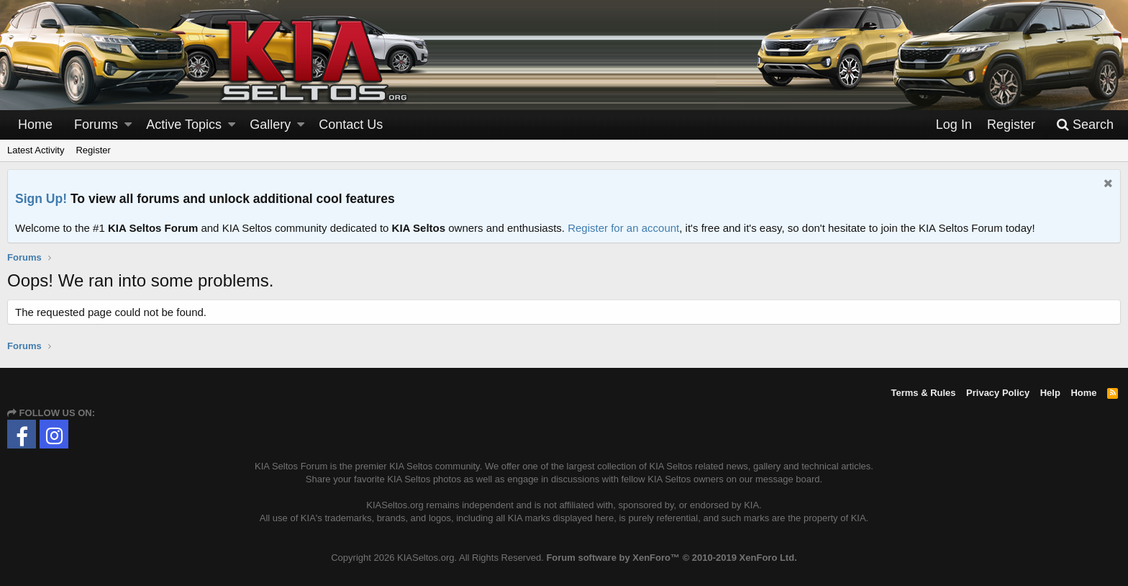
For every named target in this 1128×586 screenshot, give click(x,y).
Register (93, 150)
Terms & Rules (923, 392)
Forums (96, 124)
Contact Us (351, 124)
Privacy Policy (997, 392)
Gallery (270, 124)
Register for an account (623, 228)
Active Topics (184, 124)
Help (1050, 392)
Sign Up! (41, 198)
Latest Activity (35, 150)
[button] (128, 125)
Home (35, 124)
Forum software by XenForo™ (671, 557)
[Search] (1085, 125)
